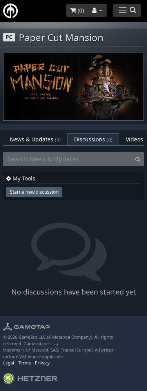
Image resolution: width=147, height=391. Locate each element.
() (77, 10)
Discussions (93, 139)
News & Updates (35, 139)
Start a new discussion (34, 192)
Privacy (42, 363)
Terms (24, 363)
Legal (8, 363)
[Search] (138, 159)
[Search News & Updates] (67, 159)
